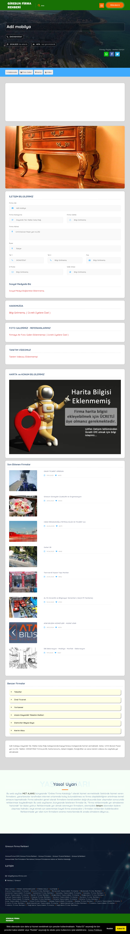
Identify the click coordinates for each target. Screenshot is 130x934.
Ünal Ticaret (20, 699)
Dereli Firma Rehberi (40, 895)
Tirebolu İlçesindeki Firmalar (102, 903)
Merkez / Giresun (14, 880)
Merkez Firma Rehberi (41, 899)
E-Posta (12, 267)
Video (48, 72)
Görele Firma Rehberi (88, 899)
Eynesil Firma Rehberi (90, 897)
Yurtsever (18, 707)
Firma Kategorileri (26, 889)
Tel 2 (50, 255)
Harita (38, 72)
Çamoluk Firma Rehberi (43, 893)
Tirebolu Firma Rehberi (15, 905)
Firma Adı (12, 203)
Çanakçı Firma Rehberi (94, 893)
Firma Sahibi (71, 215)
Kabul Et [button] (121, 929)
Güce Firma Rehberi (38, 901)
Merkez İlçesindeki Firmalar (17, 899)
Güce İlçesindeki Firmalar (16, 901)
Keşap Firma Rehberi (84, 901)
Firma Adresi (14, 226)
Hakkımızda (12, 72)
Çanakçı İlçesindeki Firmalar (69, 893)
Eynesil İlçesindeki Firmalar (65, 897)
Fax (89, 255)
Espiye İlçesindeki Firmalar (17, 897)
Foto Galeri (26, 72)
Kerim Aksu (19, 730)
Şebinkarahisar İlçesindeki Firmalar (43, 903)
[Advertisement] (65, 102)
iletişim (99, 805)
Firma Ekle (42, 889)
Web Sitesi (71, 267)
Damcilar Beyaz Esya (24, 723)
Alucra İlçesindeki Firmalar (17, 891)
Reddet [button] (110, 929)
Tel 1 (12, 255)
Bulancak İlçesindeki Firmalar (65, 891)
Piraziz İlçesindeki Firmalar (108, 901)
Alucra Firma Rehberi (40, 891)
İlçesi (11, 243)
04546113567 (14, 37)
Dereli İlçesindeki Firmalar (17, 895)
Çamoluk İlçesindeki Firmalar (18, 893)
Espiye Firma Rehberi (41, 897)
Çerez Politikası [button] (95, 930)
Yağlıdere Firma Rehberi (67, 905)
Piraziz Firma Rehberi (15, 903)
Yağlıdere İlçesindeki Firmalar (41, 905)
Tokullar (18, 692)
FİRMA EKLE (115, 5)
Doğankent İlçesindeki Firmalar (66, 895)
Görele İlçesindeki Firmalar (65, 899)
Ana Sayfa (10, 889)
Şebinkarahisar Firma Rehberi (74, 903)
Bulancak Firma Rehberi (91, 891)
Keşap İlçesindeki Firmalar (61, 901)
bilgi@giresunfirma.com (17, 876)
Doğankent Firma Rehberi (93, 895)
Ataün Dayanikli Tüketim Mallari (29, 715)
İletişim (53, 889)
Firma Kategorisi (15, 215)
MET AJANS (28, 793)
